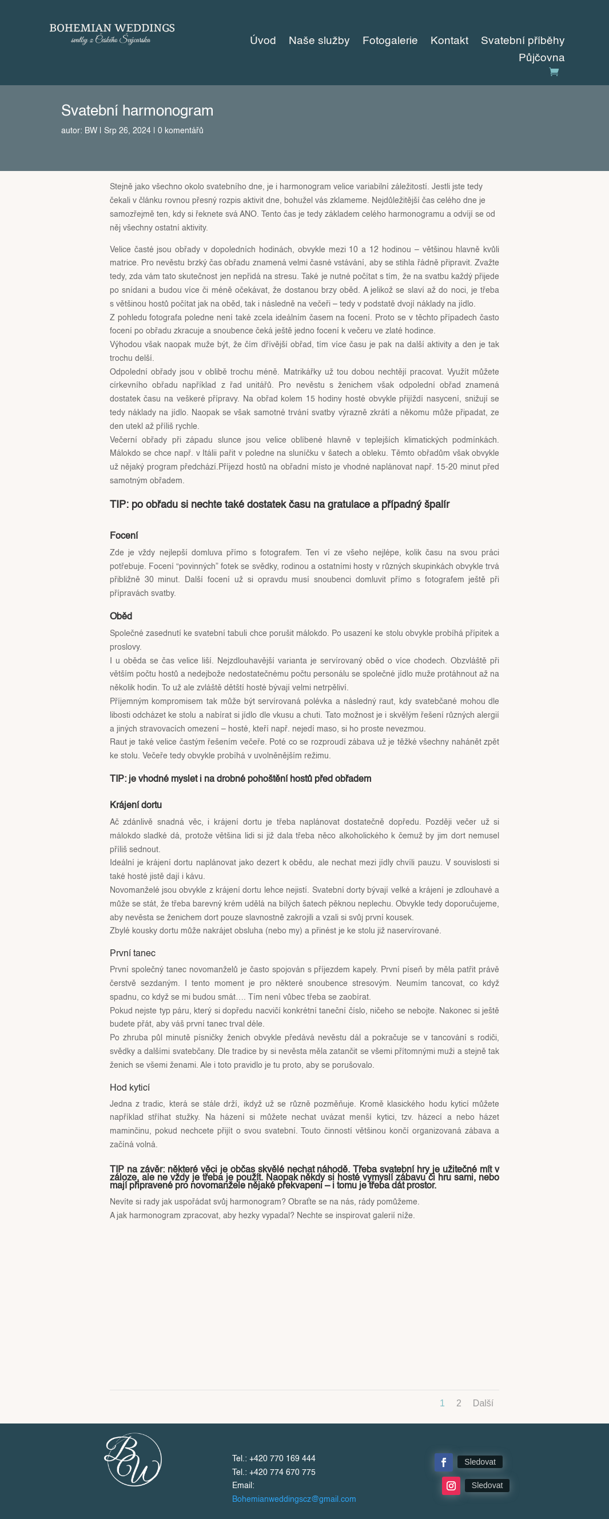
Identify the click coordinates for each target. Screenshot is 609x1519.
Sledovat (479, 1461)
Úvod (263, 41)
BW (91, 131)
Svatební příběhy (523, 41)
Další (483, 1403)
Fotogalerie (390, 41)
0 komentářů (181, 131)
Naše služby (319, 41)
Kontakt (449, 41)
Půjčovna (542, 58)
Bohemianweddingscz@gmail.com (294, 1500)
